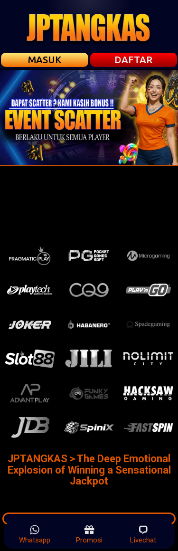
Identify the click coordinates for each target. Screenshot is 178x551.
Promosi (89, 534)
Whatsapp (34, 534)
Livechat (143, 534)
